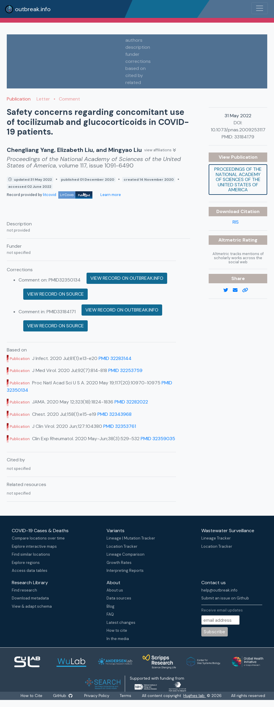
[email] (237, 290)
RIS (236, 222)
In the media (118, 638)
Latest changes (121, 622)
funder (132, 54)
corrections (138, 61)
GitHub (63, 695)
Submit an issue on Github (225, 598)
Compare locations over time (38, 538)
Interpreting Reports (125, 570)
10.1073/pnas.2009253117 (238, 130)
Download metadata (30, 598)
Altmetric (230, 240)
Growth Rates (119, 562)
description (137, 47)
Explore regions (26, 562)
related (133, 82)
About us (115, 590)
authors (133, 40)
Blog (110, 606)
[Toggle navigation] (259, 8)
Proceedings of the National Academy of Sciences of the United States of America (238, 179)
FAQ (110, 614)
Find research (24, 590)
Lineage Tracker (216, 538)
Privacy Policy (97, 695)
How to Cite (31, 695)
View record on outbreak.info (126, 278)
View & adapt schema (32, 606)
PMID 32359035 (158, 438)
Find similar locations (31, 554)
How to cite (117, 630)
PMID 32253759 (125, 370)
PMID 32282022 (131, 402)
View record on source (55, 294)
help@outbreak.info (219, 590)
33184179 (244, 137)
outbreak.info (28, 9)
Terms (126, 695)
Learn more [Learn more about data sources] (110, 194)
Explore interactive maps (34, 546)
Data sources (119, 598)
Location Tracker (122, 546)
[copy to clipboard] (247, 290)
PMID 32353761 (119, 426)
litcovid (67, 194)
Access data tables (29, 570)
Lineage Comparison (126, 554)
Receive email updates (222, 610)
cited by (134, 75)
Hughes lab (195, 695)
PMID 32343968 (114, 414)
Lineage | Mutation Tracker (131, 538)
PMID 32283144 (115, 358)
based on (135, 68)
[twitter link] (228, 290)
